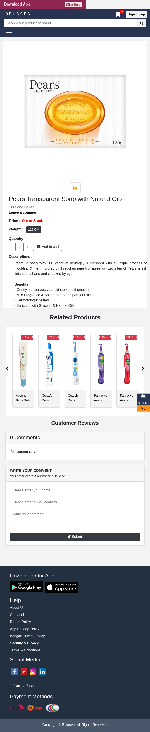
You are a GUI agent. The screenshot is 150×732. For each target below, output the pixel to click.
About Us (17, 608)
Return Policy (20, 622)
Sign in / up (136, 14)
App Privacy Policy (24, 629)
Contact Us (18, 615)
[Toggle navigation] (9, 32)
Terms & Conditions (25, 650)
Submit (75, 537)
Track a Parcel (24, 686)
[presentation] (7, 368)
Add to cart (47, 246)
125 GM (33, 229)
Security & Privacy (24, 643)
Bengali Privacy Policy (27, 636)
